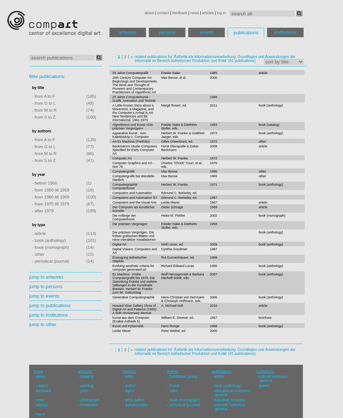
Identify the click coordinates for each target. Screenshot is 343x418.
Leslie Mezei (170, 202)
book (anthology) (271, 105)
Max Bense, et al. (173, 78)
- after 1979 (43, 211)
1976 (213, 163)
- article (39, 233)
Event (174, 386)
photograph (89, 400)
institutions (285, 32)
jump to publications (49, 305)
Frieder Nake (170, 73)
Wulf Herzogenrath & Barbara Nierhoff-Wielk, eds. (182, 276)
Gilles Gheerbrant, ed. (177, 141)
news (194, 13)
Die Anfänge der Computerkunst (124, 217)
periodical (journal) (185, 405)
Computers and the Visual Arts (134, 202)
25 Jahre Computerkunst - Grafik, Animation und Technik (133, 98)
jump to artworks (46, 277)
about (149, 13)
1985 (213, 73)
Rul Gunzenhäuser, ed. (178, 257)
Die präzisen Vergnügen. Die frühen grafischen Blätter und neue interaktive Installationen (133, 236)
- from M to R (44, 110)
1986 (213, 266)
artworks (127, 32)
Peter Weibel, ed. (173, 331)
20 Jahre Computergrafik (130, 73)
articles (208, 13)
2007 (213, 274)
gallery (264, 386)
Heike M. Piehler (173, 215)
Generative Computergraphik (133, 297)
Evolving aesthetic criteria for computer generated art (133, 267)
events (206, 32)
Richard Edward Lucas (177, 266)
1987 (213, 249)
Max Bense (169, 171)
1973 (213, 133)
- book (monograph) (50, 247)
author (130, 386)
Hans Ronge (170, 326)
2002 (213, 215)
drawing (86, 377)
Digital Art (119, 244)
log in (221, 13)
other (262, 141)
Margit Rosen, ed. (174, 105)
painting (86, 386)
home (38, 371)
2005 (213, 331)
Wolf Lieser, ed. (172, 244)
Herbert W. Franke (174, 158)
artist (129, 377)
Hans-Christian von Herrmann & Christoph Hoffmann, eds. (182, 299)
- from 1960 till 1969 (50, 197)
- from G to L (44, 103)
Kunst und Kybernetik (127, 326)
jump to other (43, 324)
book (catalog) (269, 125)
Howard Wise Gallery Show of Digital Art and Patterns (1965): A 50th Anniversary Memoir (134, 309)
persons (167, 32)
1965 (213, 176)
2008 (213, 146)
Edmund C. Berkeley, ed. (179, 193)
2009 (213, 244)
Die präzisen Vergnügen (129, 224)
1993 (213, 125)
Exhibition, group (183, 377)
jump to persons (45, 286)
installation (89, 405)
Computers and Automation (132, 193)
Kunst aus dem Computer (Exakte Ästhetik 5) (131, 319)
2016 (213, 305)
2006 (213, 78)
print (84, 391)
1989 (213, 97)
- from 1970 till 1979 (50, 204)
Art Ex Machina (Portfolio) (131, 141)
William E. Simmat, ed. (177, 318)
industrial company (229, 400)
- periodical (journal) (50, 261)
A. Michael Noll (172, 305)
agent (129, 391)
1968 (213, 257)
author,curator (136, 405)
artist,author (134, 400)
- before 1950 (44, 183)
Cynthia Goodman (174, 249)
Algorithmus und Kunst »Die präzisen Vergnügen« (132, 126)
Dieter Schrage (172, 207)
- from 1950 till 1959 (50, 190)
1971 (213, 184)
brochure (265, 318)
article (263, 73)
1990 (213, 171)
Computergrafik (123, 171)
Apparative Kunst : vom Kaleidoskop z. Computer (130, 135)
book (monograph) (272, 215)
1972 (213, 141)
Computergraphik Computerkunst (125, 186)
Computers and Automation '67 (134, 198)
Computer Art (122, 158)
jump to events (44, 296)
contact (163, 13)
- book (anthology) (49, 240)
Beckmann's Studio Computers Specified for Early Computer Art (134, 149)
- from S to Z (43, 117)
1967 (213, 198)
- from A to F (43, 96)
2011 (213, 105)
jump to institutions (48, 315)
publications (246, 32)
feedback (180, 13)
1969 (213, 207)
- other (38, 254)
